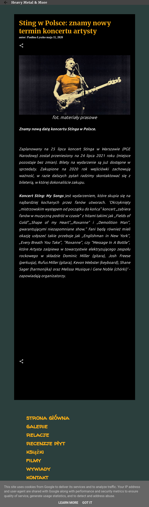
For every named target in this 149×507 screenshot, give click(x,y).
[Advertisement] (74, 320)
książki (35, 451)
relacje (37, 434)
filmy (33, 460)
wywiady (38, 468)
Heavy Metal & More (29, 2)
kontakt (37, 477)
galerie (37, 426)
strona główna (47, 417)
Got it (87, 503)
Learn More (68, 503)
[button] (21, 46)
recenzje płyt (45, 443)
